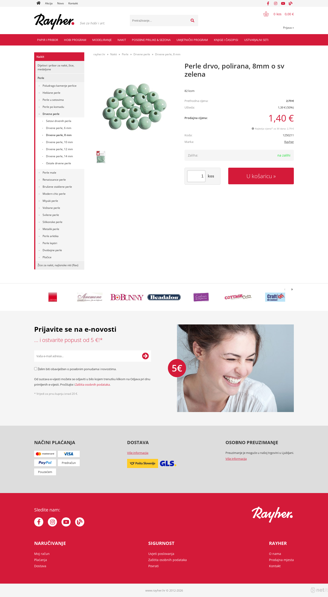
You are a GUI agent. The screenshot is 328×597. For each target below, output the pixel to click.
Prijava (288, 28)
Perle (41, 78)
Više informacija (137, 453)
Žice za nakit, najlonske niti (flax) (58, 265)
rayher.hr (99, 54)
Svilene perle (51, 215)
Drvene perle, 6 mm (58, 128)
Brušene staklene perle (57, 187)
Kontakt (73, 3)
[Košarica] (276, 13)
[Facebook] (268, 3)
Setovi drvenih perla (58, 121)
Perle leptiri (50, 243)
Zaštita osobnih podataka (92, 384)
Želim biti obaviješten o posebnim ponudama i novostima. (77, 369)
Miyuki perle (50, 201)
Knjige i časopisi (226, 40)
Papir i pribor (47, 40)
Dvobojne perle (52, 250)
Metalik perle (51, 229)
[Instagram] (275, 3)
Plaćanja (40, 560)
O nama (275, 553)
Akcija (49, 3)
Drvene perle (51, 114)
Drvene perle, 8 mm (59, 135)
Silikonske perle (52, 222)
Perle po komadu (53, 107)
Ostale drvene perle (58, 163)
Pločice (47, 257)
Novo (60, 3)
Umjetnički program (192, 40)
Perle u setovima (53, 100)
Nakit (122, 40)
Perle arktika (51, 236)
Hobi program (75, 40)
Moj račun (42, 553)
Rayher (289, 142)
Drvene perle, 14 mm (59, 156)
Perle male (49, 173)
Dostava (40, 566)
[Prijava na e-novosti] (145, 356)
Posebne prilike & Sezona (151, 40)
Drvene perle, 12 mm (59, 149)
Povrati (153, 566)
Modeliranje (102, 40)
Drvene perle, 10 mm (59, 142)
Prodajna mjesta (281, 560)
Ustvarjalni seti (256, 40)
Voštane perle (51, 208)
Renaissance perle (54, 180)
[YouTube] (283, 3)
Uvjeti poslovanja (161, 553)
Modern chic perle (54, 194)
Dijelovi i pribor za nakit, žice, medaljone (56, 67)
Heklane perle (51, 93)
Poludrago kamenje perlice (60, 86)
